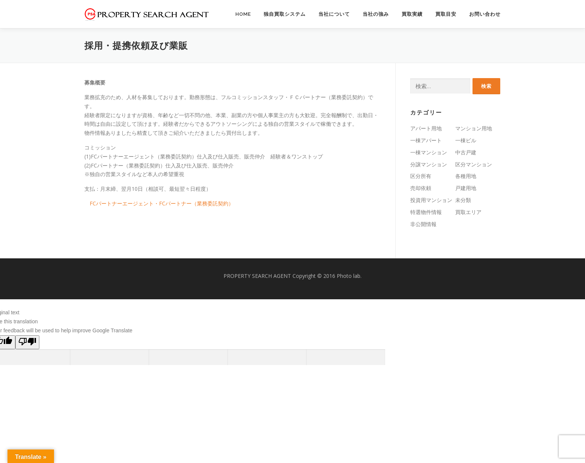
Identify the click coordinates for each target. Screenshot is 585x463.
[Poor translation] (27, 342)
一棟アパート (426, 140)
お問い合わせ (485, 14)
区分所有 (420, 175)
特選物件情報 (426, 212)
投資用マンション (431, 200)
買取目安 (445, 14)
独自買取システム (285, 14)
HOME (243, 14)
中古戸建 (465, 152)
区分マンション (473, 164)
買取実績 (412, 14)
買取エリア (468, 212)
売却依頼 (420, 188)
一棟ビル (465, 140)
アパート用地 (426, 128)
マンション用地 (473, 128)
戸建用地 (465, 188)
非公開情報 (423, 224)
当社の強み (376, 14)
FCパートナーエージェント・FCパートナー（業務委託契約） (162, 203)
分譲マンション (428, 164)
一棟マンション (428, 152)
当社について (334, 14)
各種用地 (465, 175)
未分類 (463, 200)
